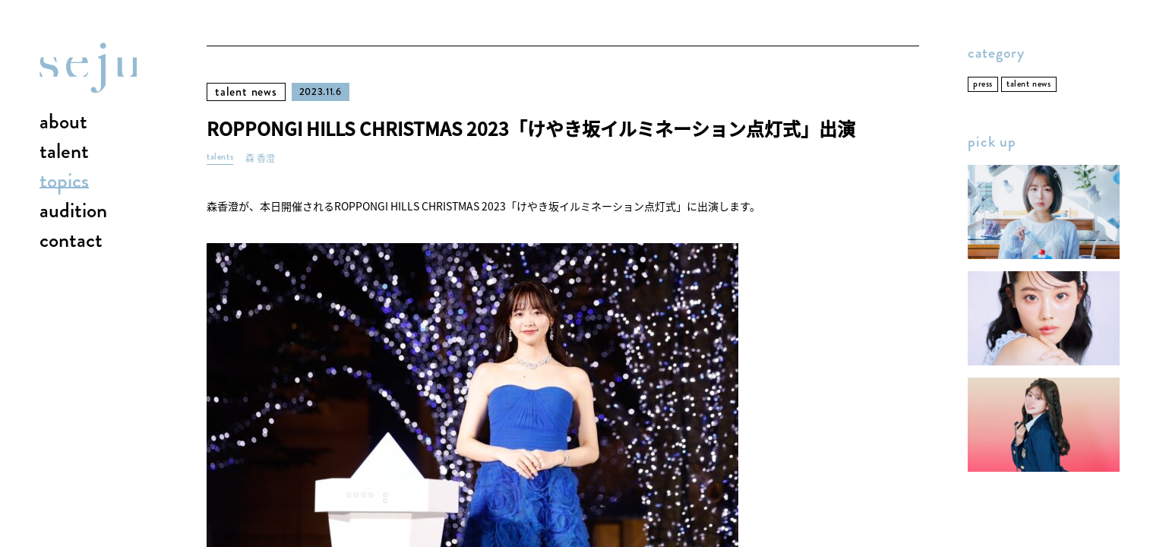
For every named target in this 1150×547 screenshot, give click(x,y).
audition (73, 211)
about (63, 122)
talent (64, 152)
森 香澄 (260, 158)
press (983, 83)
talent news (246, 91)
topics (64, 181)
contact (71, 240)
